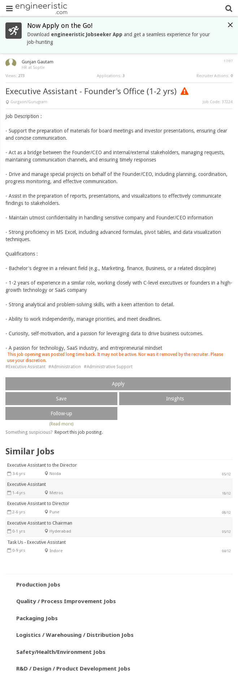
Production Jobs (38, 584)
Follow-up (61, 413)
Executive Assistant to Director (38, 503)
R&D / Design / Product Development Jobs (73, 668)
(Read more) (61, 423)
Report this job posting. (79, 432)
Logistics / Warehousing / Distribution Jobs (75, 634)
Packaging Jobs (37, 618)
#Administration (64, 366)
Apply (118, 384)
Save (61, 399)
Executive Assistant (26, 484)
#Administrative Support (108, 366)
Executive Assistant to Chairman (39, 523)
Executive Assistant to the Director (42, 465)
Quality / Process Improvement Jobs (66, 601)
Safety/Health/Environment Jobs (60, 651)
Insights (175, 399)
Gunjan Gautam (37, 61)
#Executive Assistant (25, 366)
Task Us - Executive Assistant (36, 542)
